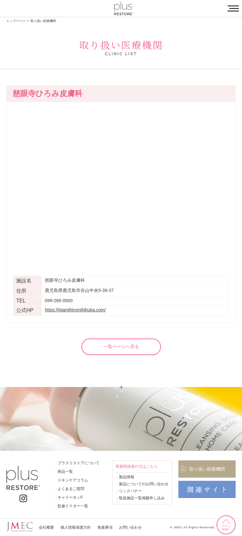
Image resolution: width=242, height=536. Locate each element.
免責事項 (105, 527)
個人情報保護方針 (75, 527)
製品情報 (126, 477)
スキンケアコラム (73, 480)
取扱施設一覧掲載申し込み (142, 498)
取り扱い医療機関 (43, 21)
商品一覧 (65, 471)
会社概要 (46, 527)
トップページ (15, 21)
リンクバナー (130, 491)
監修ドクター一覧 (73, 506)
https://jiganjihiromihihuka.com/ (75, 309)
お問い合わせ (130, 527)
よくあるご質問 (71, 489)
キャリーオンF (70, 497)
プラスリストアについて (79, 463)
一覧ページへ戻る (121, 346)
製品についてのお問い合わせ (144, 484)
